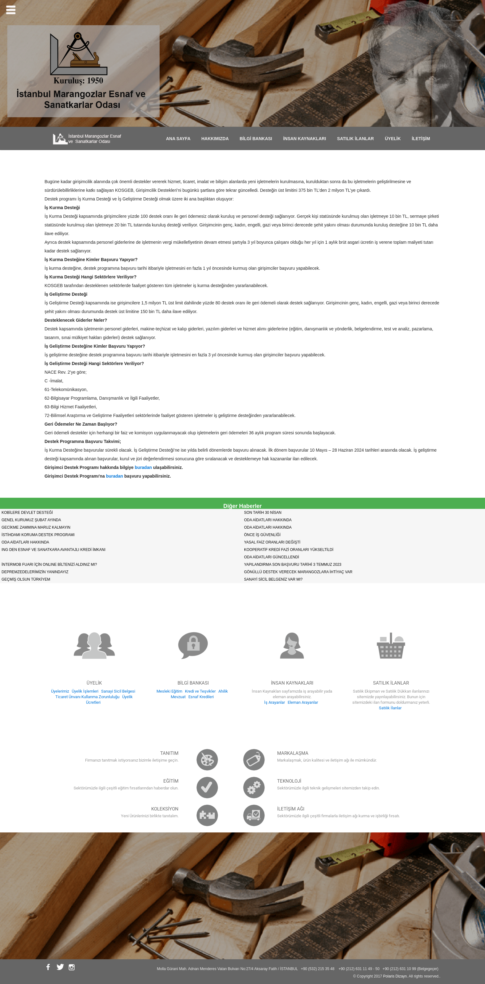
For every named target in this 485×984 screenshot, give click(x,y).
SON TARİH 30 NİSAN (262, 512)
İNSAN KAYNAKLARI (306, 138)
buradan (143, 467)
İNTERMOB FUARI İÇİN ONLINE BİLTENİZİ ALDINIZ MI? (49, 564)
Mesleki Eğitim (169, 691)
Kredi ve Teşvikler (200, 691)
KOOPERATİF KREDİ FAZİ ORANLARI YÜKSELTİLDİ (288, 550)
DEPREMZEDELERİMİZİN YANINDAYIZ (35, 572)
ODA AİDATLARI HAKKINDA (268, 520)
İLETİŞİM (423, 138)
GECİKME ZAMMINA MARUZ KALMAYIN (36, 527)
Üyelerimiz (60, 691)
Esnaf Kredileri (201, 696)
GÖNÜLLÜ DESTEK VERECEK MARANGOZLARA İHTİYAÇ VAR (298, 572)
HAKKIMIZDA (216, 138)
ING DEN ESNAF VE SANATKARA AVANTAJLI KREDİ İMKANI (53, 550)
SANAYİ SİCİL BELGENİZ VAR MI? (273, 579)
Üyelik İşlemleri (85, 691)
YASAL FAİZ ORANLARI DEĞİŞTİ (272, 542)
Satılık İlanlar (390, 708)
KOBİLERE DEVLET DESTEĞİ (27, 512)
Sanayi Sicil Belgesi (118, 691)
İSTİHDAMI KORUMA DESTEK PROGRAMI (38, 535)
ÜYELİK (394, 138)
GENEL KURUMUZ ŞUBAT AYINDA (31, 520)
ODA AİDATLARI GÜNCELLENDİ (271, 557)
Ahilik (223, 691)
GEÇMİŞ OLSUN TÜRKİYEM (26, 579)
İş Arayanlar (274, 702)
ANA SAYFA (180, 138)
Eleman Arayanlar (303, 702)
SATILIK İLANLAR (357, 138)
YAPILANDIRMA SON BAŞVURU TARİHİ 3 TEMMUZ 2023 (292, 564)
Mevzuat (178, 696)
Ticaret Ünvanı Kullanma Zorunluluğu (87, 696)
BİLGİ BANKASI (258, 138)
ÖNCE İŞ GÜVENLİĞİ (262, 535)
